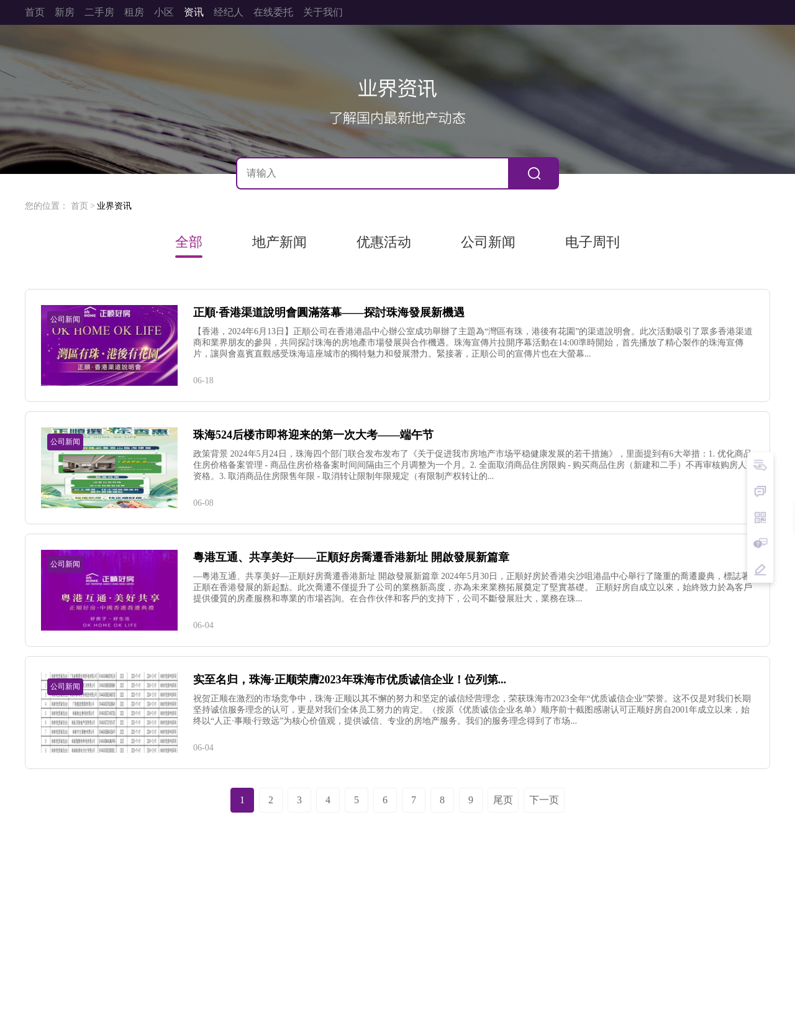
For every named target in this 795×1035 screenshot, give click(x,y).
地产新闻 (279, 242)
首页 (79, 206)
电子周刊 (592, 242)
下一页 (544, 800)
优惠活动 (384, 242)
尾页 (503, 800)
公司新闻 (488, 242)
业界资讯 (114, 206)
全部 (188, 242)
